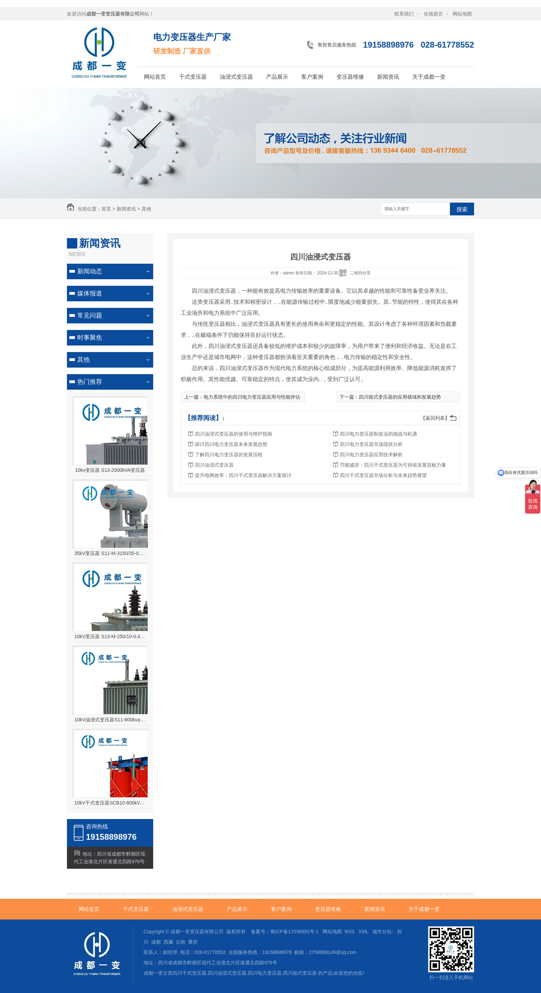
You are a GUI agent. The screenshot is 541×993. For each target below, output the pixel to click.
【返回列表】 (435, 418)
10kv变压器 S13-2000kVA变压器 (110, 470)
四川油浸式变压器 (214, 465)
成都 (156, 942)
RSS (350, 931)
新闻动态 (89, 271)
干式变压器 (193, 77)
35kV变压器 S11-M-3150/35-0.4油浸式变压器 (110, 553)
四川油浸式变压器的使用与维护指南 (233, 434)
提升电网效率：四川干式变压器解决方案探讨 (243, 475)
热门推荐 (89, 381)
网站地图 (462, 14)
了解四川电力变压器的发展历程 (229, 454)
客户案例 (312, 77)
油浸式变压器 (236, 77)
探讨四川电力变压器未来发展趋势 (231, 444)
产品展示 (277, 77)
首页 (106, 209)
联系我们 (404, 14)
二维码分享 (360, 273)
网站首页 (155, 77)
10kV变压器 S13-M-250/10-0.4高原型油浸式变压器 (110, 636)
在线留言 (433, 14)
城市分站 (382, 931)
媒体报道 (89, 293)
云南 (180, 942)
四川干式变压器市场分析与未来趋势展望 (383, 475)
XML (364, 931)
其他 (146, 209)
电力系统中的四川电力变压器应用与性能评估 (252, 397)
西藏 (168, 942)
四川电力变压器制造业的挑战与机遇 (378, 434)
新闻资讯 (388, 77)
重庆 (193, 942)
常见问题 (89, 315)
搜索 (462, 209)
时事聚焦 (89, 337)
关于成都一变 (428, 77)
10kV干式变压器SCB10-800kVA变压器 (110, 803)
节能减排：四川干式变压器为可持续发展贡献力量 (393, 465)
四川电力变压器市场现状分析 (371, 444)
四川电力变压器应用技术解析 (371, 454)
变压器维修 (350, 77)
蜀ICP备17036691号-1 (294, 931)
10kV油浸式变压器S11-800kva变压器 (110, 719)
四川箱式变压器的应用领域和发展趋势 (400, 397)
